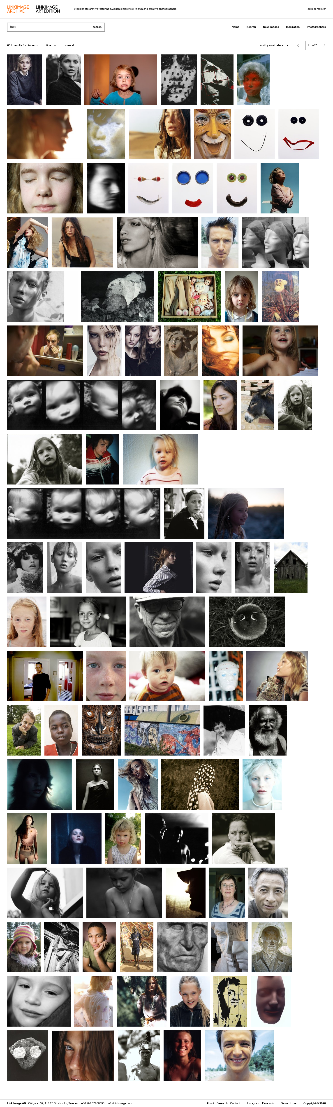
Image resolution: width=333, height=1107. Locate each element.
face (31, 45)
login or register (316, 8)
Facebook (268, 1103)
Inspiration (293, 26)
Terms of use (288, 1103)
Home (235, 26)
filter (49, 45)
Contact (235, 1103)
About (210, 1103)
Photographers (316, 26)
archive (18, 9)
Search (251, 26)
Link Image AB (16, 1103)
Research (222, 1103)
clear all (69, 45)
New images (271, 26)
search (97, 26)
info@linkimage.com (120, 1103)
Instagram (253, 1103)
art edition (48, 9)
